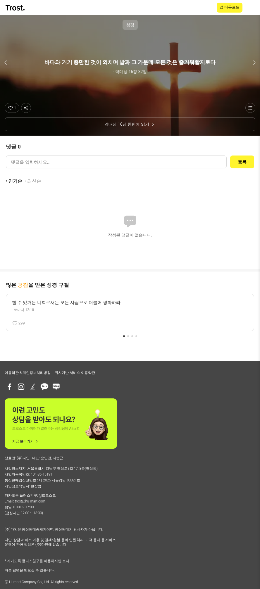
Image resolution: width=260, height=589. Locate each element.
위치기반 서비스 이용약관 (75, 373)
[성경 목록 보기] (250, 108)
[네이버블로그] (56, 386)
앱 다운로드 (230, 7)
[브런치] (32, 386)
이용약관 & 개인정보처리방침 (28, 373)
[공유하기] (26, 108)
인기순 (15, 181)
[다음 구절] (254, 62)
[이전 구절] (5, 62)
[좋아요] (12, 108)
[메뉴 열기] (251, 7)
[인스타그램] (21, 386)
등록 (242, 162)
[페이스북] (9, 386)
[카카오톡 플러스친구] (44, 386)
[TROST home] (16, 7)
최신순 (34, 181)
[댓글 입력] (116, 162)
